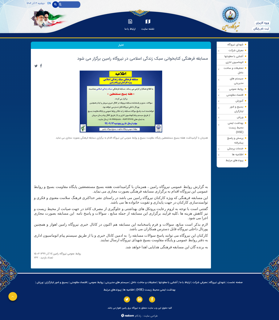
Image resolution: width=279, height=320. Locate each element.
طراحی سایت (151, 316)
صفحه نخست (235, 282)
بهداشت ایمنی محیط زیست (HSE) (156, 290)
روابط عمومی (96, 282)
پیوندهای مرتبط (112, 290)
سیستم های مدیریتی (117, 282)
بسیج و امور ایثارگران (56, 282)
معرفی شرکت (199, 282)
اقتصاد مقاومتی (78, 282)
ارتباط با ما (185, 282)
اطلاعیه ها (128, 290)
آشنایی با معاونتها (168, 282)
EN (49, 3)
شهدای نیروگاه (217, 282)
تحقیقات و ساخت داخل (144, 282)
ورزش (40, 282)
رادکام (138, 316)
